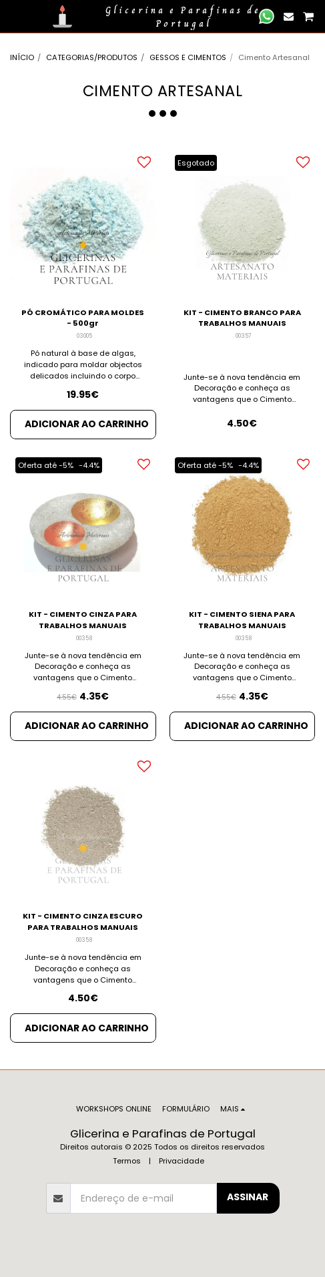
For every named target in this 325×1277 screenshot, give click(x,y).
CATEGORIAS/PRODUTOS (91, 57)
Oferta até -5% (45, 465)
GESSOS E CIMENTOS (187, 57)
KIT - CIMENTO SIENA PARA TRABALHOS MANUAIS (242, 620)
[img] (83, 223)
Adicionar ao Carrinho (87, 424)
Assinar (247, 1197)
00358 (84, 638)
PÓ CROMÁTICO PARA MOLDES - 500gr (82, 318)
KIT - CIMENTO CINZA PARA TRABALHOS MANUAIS (83, 620)
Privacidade (181, 1161)
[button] (14, 16)
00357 (244, 336)
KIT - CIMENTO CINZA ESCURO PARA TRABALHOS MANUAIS (83, 922)
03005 (84, 336)
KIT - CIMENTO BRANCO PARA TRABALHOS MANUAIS (242, 318)
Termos (127, 1161)
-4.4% (89, 465)
